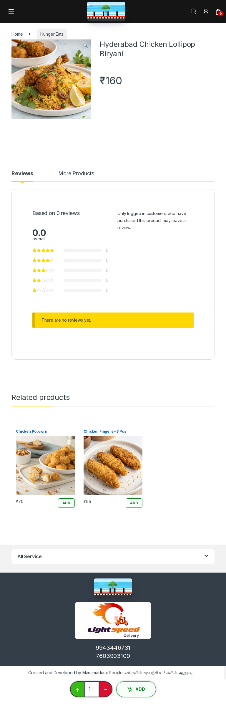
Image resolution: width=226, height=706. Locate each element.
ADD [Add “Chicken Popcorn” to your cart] (66, 503)
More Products (76, 173)
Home (17, 34)
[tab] (22, 176)
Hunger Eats (51, 34)
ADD (140, 689)
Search (193, 11)
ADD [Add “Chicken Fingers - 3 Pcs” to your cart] (134, 503)
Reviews (22, 173)
